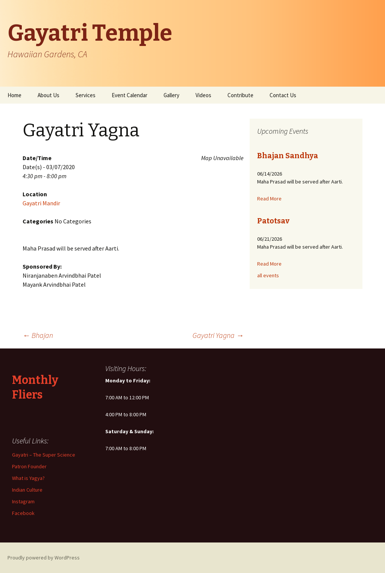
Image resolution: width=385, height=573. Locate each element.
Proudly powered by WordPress (44, 557)
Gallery (171, 95)
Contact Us (283, 95)
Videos (203, 95)
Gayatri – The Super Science (43, 454)
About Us (48, 95)
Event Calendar (129, 95)
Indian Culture (27, 489)
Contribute (240, 95)
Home (14, 95)
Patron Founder (29, 466)
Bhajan (38, 335)
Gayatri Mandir (41, 203)
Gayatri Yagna (218, 335)
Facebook (23, 513)
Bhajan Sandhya (287, 155)
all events (268, 275)
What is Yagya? (28, 478)
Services (85, 95)
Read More (269, 198)
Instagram (23, 501)
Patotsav (273, 220)
